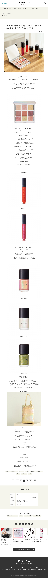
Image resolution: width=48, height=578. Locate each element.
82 (24, 480)
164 (35, 480)
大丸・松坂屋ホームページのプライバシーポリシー (12, 569)
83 (27, 480)
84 (30, 480)
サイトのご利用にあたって (22, 567)
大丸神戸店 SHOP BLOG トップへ (25, 549)
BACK (7, 480)
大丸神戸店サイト (11, 567)
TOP (1, 8)
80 (17, 480)
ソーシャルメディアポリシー (34, 567)
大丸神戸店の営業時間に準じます (22, 501)
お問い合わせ (24, 571)
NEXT (40, 480)
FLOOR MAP (34, 497)
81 (20, 480)
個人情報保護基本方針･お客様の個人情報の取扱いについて (34, 569)
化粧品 (4, 8)
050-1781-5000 (25, 564)
